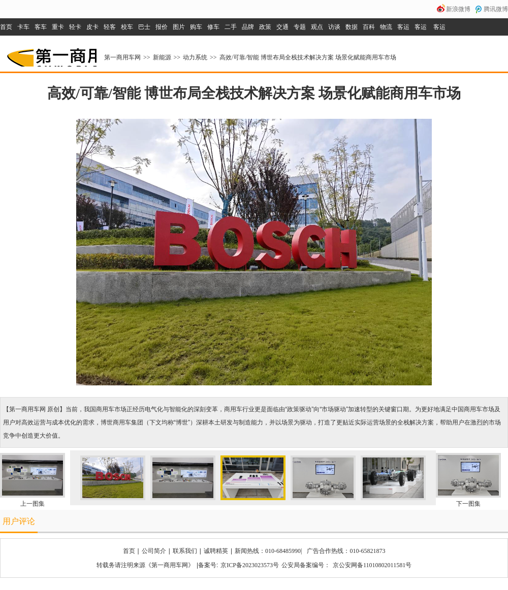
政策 (265, 26)
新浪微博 (458, 9)
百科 (369, 26)
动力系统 (195, 57)
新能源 (162, 57)
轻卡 (75, 26)
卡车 (23, 26)
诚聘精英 (216, 550)
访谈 (334, 26)
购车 (196, 26)
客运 (403, 26)
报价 (161, 26)
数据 (351, 26)
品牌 (248, 26)
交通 (282, 26)
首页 (6, 26)
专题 (300, 26)
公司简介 (154, 550)
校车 (127, 26)
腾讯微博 (496, 9)
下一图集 (468, 503)
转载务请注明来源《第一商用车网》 (145, 565)
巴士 (144, 26)
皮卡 (92, 26)
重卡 (58, 26)
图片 (179, 26)
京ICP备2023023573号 (249, 565)
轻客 (110, 26)
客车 (41, 26)
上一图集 (32, 503)
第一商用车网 (51, 54)
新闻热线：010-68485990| (268, 550)
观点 (317, 26)
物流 (386, 26)
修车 (213, 26)
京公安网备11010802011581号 (372, 565)
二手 (231, 26)
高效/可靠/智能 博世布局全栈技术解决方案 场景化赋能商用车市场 (308, 57)
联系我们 (185, 550)
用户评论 (19, 521)
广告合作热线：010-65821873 (346, 550)
